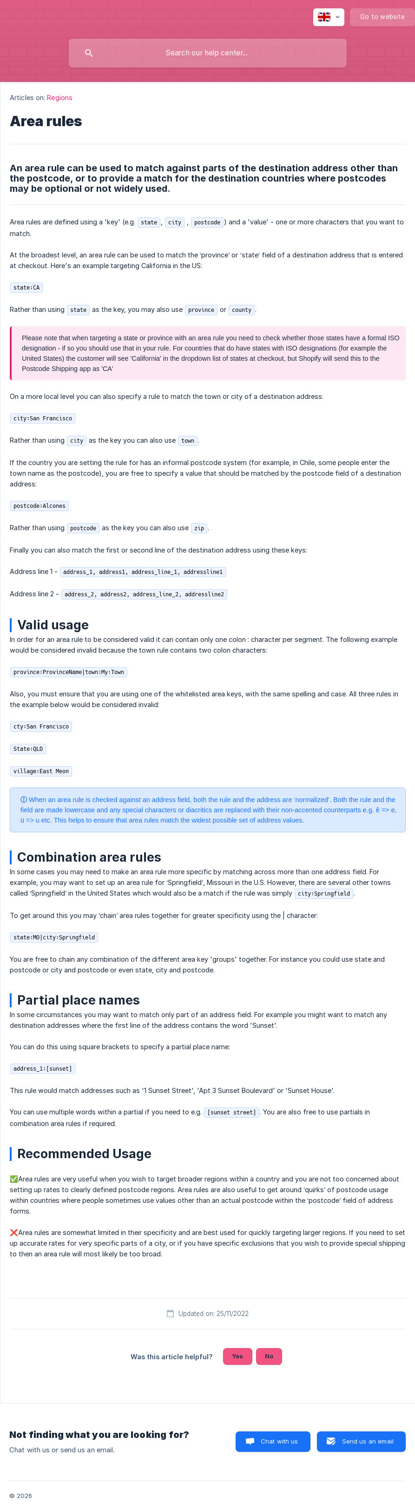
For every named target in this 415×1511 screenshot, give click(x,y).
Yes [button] (237, 1356)
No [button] (269, 1356)
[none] (328, 17)
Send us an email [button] (368, 1441)
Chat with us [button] (279, 1441)
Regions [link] (59, 97)
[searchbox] (208, 53)
